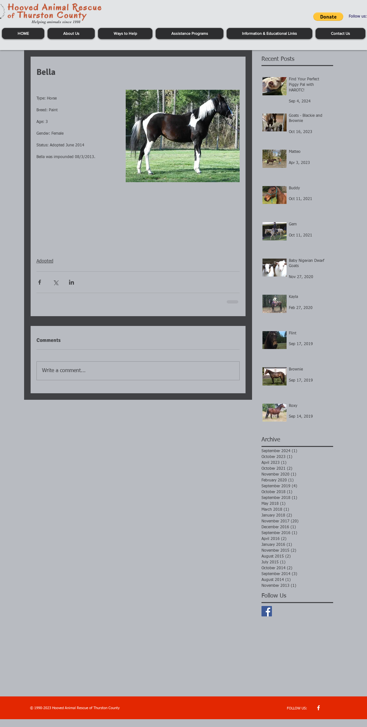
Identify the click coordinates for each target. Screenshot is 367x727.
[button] (328, 16)
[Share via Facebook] (39, 282)
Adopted (44, 261)
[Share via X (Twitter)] (55, 282)
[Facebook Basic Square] (266, 611)
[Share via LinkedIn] (71, 282)
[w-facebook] (318, 708)
